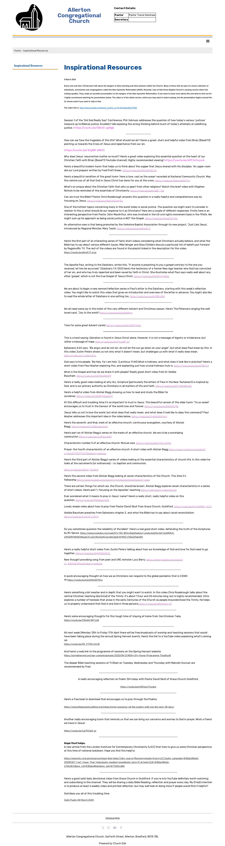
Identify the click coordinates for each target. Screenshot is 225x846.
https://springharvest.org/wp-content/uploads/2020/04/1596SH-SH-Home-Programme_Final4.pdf (117, 655)
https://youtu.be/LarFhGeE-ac (80, 730)
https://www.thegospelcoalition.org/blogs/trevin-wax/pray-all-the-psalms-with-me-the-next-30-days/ (119, 706)
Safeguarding (112, 817)
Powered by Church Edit (112, 843)
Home (17, 50)
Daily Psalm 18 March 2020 (79, 799)
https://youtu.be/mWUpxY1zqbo (138, 686)
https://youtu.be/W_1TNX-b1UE (82, 643)
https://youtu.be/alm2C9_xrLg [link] (80, 252)
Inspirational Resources (35, 50)
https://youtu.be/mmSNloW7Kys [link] (85, 579)
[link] (139, 170)
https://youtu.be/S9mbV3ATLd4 (81, 620)
